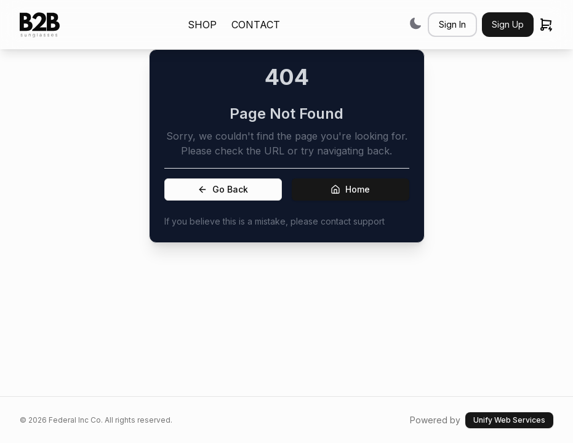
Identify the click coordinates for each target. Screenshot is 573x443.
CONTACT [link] (255, 24)
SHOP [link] (202, 24)
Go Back (223, 189)
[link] (40, 25)
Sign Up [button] (508, 24)
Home (350, 189)
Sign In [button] (452, 24)
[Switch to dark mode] (415, 23)
